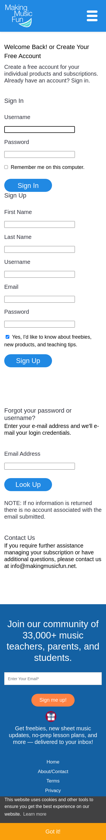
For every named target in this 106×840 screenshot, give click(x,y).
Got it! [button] (53, 831)
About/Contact (53, 771)
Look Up (28, 484)
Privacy (53, 790)
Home (53, 762)
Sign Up (28, 360)
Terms (52, 781)
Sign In (28, 185)
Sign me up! (52, 700)
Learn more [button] (34, 814)
